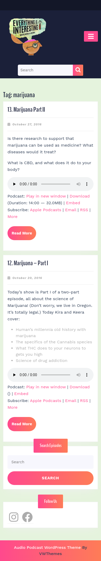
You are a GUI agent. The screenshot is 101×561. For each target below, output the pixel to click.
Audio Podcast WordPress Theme (47, 547)
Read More (24, 235)
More (12, 216)
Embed (73, 202)
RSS (84, 209)
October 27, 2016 (27, 124)
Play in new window (46, 196)
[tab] (91, 36)
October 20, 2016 (27, 278)
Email (70, 209)
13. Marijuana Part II (26, 109)
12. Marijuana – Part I (27, 263)
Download (80, 196)
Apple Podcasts (45, 209)
